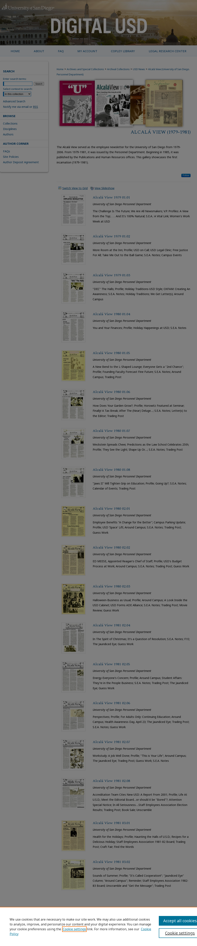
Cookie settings (74, 929)
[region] (98, 926)
